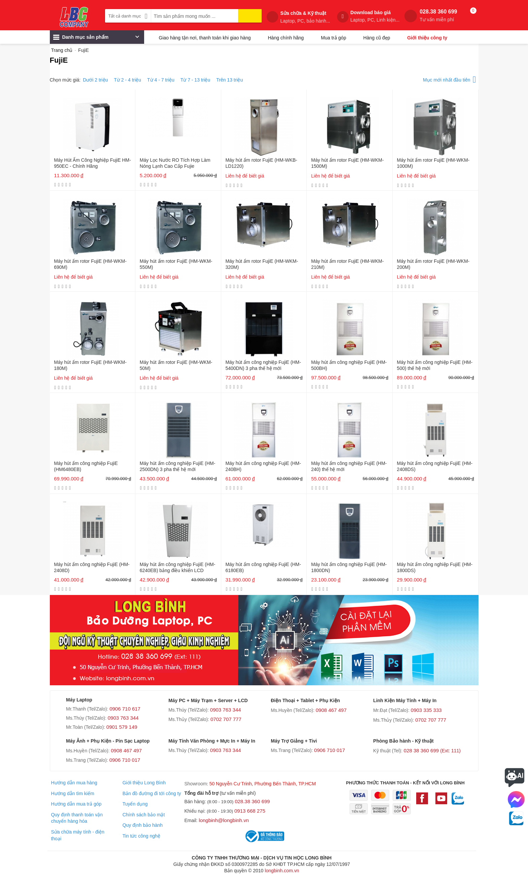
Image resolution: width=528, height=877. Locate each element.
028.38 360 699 (438, 16)
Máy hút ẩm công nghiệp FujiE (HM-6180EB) (263, 567)
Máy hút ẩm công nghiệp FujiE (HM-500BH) (349, 365)
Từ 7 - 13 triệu (195, 80)
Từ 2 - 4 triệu (127, 80)
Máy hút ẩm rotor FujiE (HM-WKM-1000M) (433, 163)
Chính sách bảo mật (144, 814)
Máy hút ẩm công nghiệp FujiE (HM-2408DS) (435, 466)
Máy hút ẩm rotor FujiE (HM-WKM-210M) (347, 264)
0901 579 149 (121, 727)
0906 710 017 (124, 760)
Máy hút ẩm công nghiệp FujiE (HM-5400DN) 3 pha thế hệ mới (263, 365)
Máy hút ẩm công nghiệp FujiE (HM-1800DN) (349, 567)
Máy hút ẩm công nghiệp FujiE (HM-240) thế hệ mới (349, 466)
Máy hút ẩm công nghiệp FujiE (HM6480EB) (86, 466)
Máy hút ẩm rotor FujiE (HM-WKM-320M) (261, 264)
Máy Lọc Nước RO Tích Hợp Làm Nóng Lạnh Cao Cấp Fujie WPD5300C (175, 163)
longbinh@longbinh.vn (224, 820)
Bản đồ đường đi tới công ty (152, 793)
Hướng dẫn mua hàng (74, 782)
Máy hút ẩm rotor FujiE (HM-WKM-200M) (433, 264)
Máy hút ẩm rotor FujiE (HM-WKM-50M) (176, 365)
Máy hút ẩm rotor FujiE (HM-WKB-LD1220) (261, 163)
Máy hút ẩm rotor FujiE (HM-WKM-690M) (90, 264)
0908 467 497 (331, 710)
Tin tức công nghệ (141, 836)
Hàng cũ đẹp (376, 37)
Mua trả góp (333, 37)
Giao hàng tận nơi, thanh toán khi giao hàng (205, 37)
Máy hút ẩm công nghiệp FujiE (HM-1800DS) (435, 567)
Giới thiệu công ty (427, 37)
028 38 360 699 (432, 750)
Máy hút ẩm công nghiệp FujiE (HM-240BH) (263, 466)
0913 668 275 (249, 811)
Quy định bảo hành (143, 825)
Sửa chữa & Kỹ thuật (305, 17)
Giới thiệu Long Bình (144, 782)
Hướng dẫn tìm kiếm (72, 793)
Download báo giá (375, 16)
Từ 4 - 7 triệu (160, 80)
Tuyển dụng (135, 804)
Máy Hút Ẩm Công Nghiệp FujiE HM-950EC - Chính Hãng (92, 163)
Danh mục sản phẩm (96, 39)
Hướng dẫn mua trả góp (76, 804)
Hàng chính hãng (286, 37)
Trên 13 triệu (229, 80)
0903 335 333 (426, 710)
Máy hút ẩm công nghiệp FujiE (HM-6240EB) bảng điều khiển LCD (178, 567)
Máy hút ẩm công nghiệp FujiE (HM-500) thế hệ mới (435, 365)
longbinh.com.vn (282, 870)
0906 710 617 (124, 709)
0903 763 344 (123, 718)
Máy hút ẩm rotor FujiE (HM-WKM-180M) (90, 365)
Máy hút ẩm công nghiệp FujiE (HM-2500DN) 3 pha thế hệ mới (178, 466)
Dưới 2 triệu (95, 80)
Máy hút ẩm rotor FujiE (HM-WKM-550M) (176, 264)
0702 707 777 (225, 719)
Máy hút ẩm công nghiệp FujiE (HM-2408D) (92, 567)
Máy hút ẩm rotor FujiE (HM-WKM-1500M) (347, 163)
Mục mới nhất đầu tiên (449, 78)
